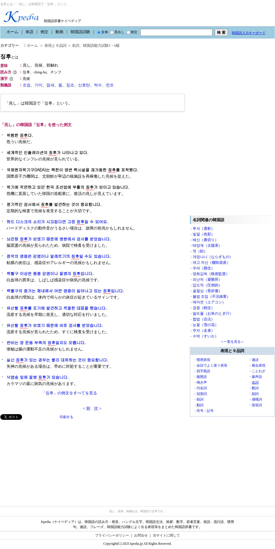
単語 (29, 32)
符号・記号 (205, 411)
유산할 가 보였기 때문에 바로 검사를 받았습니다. (55, 325)
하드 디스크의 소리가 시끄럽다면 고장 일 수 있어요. (57, 222)
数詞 (255, 388)
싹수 (98, 85)
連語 (255, 360)
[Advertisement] (42, 459)
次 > (98, 408)
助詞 (200, 399)
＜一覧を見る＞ (232, 342)
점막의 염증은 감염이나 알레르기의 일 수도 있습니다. (59, 256)
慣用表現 (203, 360)
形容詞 (257, 405)
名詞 (75, 45)
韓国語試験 (80, 32)
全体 (102, 32)
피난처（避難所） (207, 279)
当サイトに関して (166, 535)
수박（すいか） (205, 336)
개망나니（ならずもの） (213, 257)
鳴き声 (202, 382)
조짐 (27, 85)
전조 (110, 85)
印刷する (66, 417)
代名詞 (202, 388)
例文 (44, 32)
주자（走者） (204, 330)
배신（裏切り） (205, 240)
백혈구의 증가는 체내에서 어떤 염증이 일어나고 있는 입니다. (65, 291)
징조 (70, 85)
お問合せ (141, 535)
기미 (38, 85)
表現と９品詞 (55, 45)
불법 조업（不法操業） (211, 296)
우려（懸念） (204, 268)
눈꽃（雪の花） (205, 325)
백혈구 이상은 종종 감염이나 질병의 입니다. (50, 273)
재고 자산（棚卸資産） (211, 262)
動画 (59, 32)
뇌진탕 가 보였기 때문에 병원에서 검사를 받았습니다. (59, 239)
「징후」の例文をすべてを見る (69, 393)
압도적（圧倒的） (207, 285)
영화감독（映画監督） (211, 274)
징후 (9, 56)
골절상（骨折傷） (207, 291)
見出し (117, 32)
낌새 (50, 85)
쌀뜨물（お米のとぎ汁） (213, 313)
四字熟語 (203, 371)
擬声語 (257, 377)
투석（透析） (204, 228)
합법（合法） (204, 319)
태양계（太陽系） (207, 245)
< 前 (87, 408)
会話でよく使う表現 (212, 365)
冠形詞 (202, 394)
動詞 (200, 405)
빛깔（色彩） (204, 234)
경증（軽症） (204, 308)
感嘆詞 (257, 399)
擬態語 (202, 377)
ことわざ (258, 371)
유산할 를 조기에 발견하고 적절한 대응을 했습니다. (57, 308)
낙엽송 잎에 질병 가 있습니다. (37, 377)
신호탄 (84, 85)
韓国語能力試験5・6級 (101, 45)
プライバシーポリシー (112, 535)
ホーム (12, 32)
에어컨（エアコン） (209, 302)
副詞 (255, 394)
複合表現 (258, 365)
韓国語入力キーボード (249, 33)
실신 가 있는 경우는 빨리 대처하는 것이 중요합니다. (57, 360)
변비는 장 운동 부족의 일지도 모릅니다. (46, 343)
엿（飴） (200, 251)
